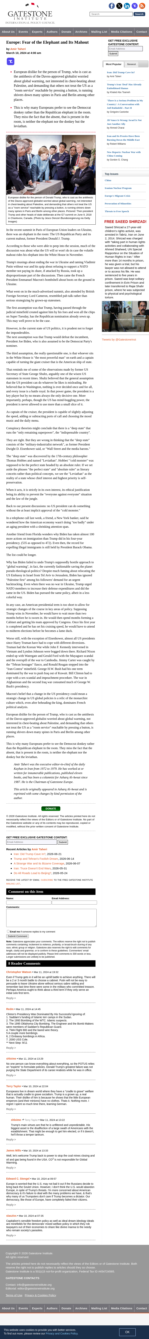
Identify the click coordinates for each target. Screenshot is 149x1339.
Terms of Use (14, 1295)
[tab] (113, 64)
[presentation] (113, 64)
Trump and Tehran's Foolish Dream (36, 858)
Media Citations (121, 31)
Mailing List (99, 31)
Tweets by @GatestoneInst (119, 339)
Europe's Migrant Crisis (117, 195)
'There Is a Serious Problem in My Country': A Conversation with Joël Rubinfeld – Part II (125, 104)
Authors (52, 31)
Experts (37, 31)
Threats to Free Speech (117, 211)
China (108, 180)
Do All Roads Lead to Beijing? (32, 873)
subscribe (47, 879)
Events (23, 31)
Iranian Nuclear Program (118, 188)
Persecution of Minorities (118, 203)
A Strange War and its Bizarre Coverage (39, 863)
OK (127, 1332)
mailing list (13, 883)
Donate (66, 31)
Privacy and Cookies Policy (62, 1333)
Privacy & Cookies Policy (40, 1295)
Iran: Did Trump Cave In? (30, 854)
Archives (81, 31)
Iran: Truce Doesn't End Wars (32, 868)
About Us (8, 31)
